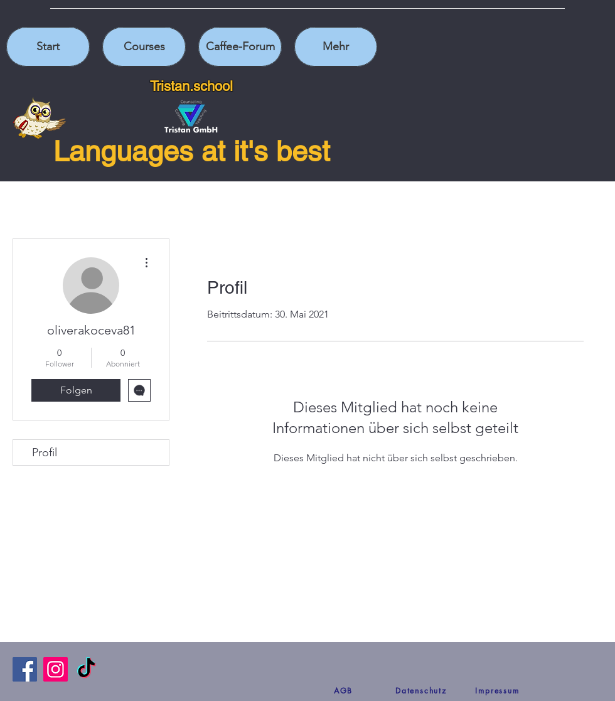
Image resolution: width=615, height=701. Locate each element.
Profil (44, 452)
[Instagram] (55, 669)
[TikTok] (86, 669)
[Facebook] (25, 669)
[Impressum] (497, 690)
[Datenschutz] (421, 690)
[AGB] (343, 690)
